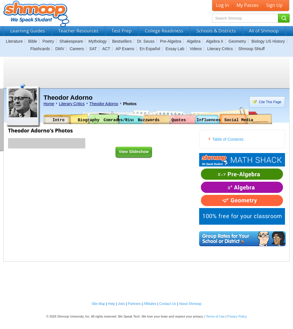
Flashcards (40, 48)
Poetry (48, 41)
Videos (196, 48)
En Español (150, 48)
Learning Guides (27, 31)
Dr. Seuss (146, 41)
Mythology (97, 41)
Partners (134, 304)
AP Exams (125, 48)
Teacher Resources (78, 31)
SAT (93, 48)
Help (111, 304)
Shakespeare (71, 41)
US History (275, 41)
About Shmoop (190, 304)
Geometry (237, 41)
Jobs (121, 304)
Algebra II (214, 41)
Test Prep (122, 31)
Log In (222, 5)
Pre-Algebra (170, 41)
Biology (258, 41)
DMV (59, 48)
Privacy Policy (237, 316)
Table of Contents (227, 139)
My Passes (248, 5)
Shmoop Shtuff (251, 48)
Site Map (98, 304)
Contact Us (167, 304)
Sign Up (274, 5)
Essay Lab (175, 48)
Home (48, 103)
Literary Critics (220, 48)
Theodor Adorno (104, 103)
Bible (32, 41)
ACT (106, 48)
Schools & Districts (216, 31)
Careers (77, 48)
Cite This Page (266, 102)
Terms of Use (215, 316)
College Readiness (164, 31)
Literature (14, 41)
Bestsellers (122, 41)
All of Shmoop (264, 31)
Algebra (194, 41)
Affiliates (149, 304)
